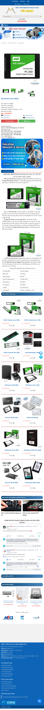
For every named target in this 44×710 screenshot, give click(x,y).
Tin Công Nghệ (15, 1)
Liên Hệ (28, 1)
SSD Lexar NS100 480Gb (11, 482)
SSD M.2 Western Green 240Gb (11, 320)
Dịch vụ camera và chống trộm (9, 686)
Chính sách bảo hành (7, 676)
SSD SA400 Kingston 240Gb (32, 352)
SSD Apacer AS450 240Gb (11, 385)
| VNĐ (22, 4)
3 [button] (21, 37)
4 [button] (23, 37)
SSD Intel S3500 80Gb (32, 417)
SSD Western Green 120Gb (32, 385)
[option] (22, 33)
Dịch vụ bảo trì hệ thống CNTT (9, 688)
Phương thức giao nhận (7, 667)
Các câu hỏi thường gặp (7, 673)
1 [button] (17, 37)
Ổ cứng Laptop (20, 43)
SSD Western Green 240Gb (12, 450)
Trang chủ (4, 43)
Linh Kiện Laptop (11, 43)
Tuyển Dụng (22, 1)
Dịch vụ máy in (5, 690)
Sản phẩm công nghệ (7, 681)
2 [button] (19, 37)
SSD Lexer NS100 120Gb (11, 417)
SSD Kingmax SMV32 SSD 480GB (32, 450)
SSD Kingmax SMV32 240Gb (32, 482)
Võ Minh (8, 707)
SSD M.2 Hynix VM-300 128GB (12, 352)
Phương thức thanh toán (7, 669)
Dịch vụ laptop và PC (6, 683)
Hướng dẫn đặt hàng (7, 665)
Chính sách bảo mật (6, 671)
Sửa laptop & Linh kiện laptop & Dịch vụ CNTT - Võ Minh (15, 697)
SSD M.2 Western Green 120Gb (32, 320)
